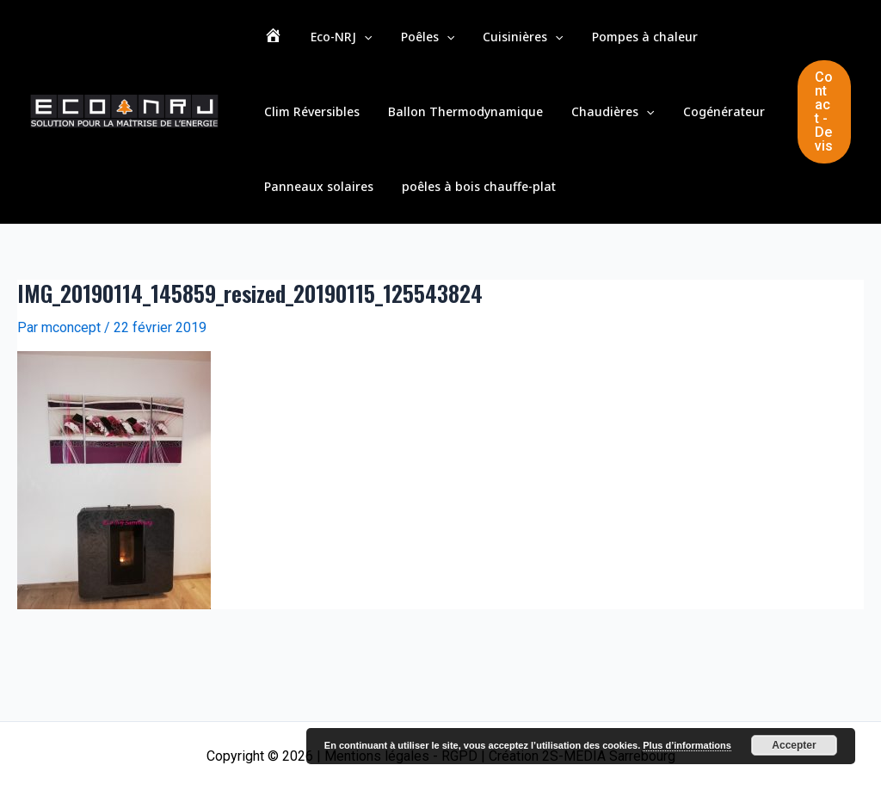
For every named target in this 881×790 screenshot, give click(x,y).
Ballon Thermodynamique (335, 128)
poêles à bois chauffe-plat (335, 215)
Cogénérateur (571, 128)
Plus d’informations (687, 745)
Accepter (794, 745)
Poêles (398, 43)
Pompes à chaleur (593, 42)
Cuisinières (483, 43)
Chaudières (471, 129)
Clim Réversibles (711, 42)
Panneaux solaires (683, 128)
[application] (346, 43)
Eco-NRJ (323, 43)
